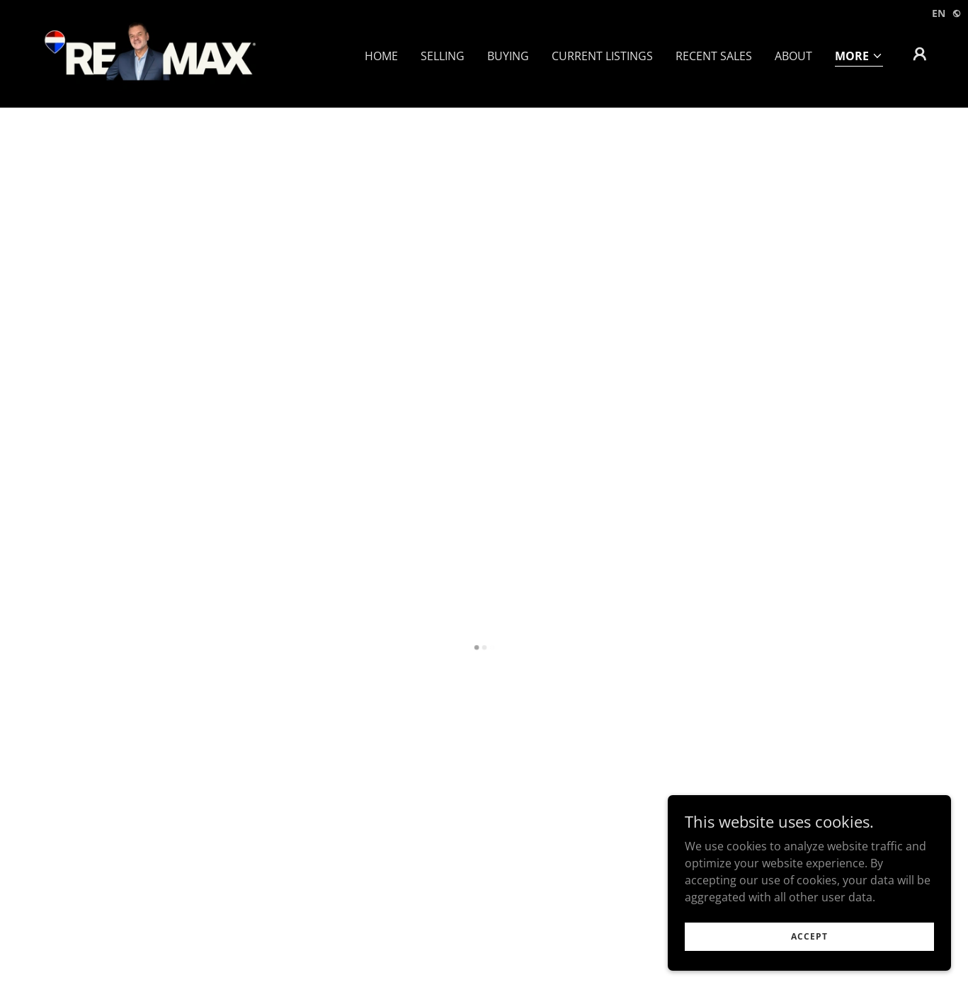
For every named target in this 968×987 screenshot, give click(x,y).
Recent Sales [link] (714, 56)
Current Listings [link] (602, 56)
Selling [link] (443, 56)
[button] (859, 57)
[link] (149, 52)
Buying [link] (508, 56)
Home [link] (381, 56)
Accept (809, 936)
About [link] (793, 56)
